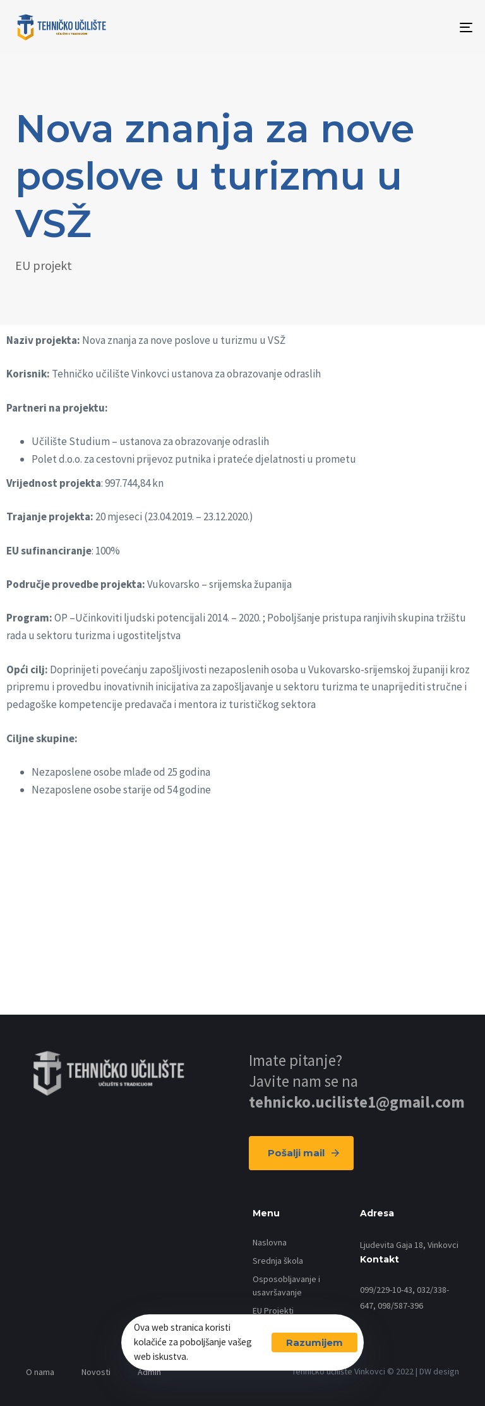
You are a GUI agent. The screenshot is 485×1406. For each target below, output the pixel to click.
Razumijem (314, 1342)
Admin (149, 1372)
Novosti (96, 1372)
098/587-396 (400, 1305)
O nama (40, 1372)
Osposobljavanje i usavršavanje (286, 1285)
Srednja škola (278, 1260)
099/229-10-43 (386, 1289)
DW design (439, 1371)
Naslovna (270, 1242)
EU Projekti (273, 1310)
